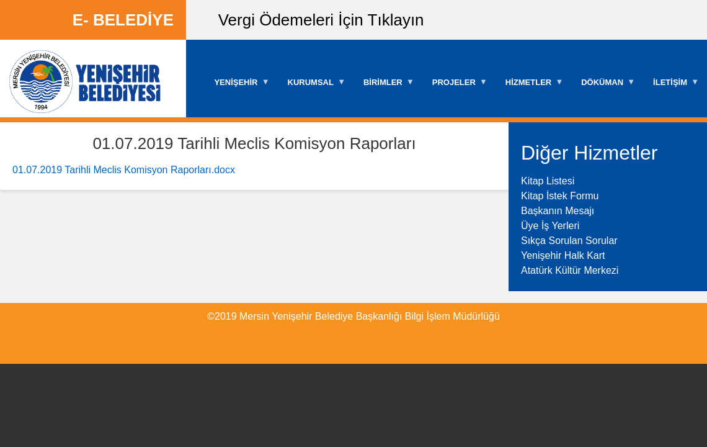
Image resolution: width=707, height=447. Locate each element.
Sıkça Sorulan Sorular (569, 240)
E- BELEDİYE (123, 20)
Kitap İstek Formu (559, 196)
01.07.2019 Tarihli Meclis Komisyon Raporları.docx (123, 170)
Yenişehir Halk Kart (563, 255)
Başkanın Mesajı (557, 210)
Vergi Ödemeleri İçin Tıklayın (321, 20)
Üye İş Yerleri (550, 225)
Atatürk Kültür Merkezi (569, 270)
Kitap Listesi (547, 181)
